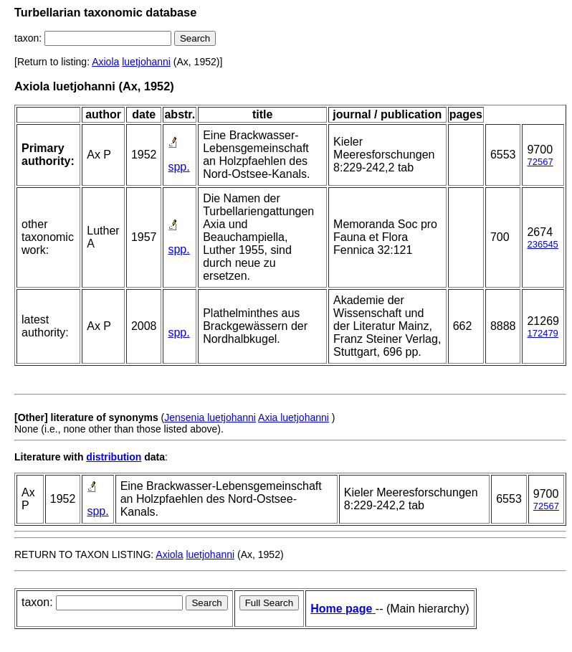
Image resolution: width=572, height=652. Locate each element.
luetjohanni (146, 61)
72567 (540, 161)
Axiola (105, 61)
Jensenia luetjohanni (210, 417)
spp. (178, 167)
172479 (542, 333)
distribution (113, 457)
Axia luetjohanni (293, 417)
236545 (542, 244)
